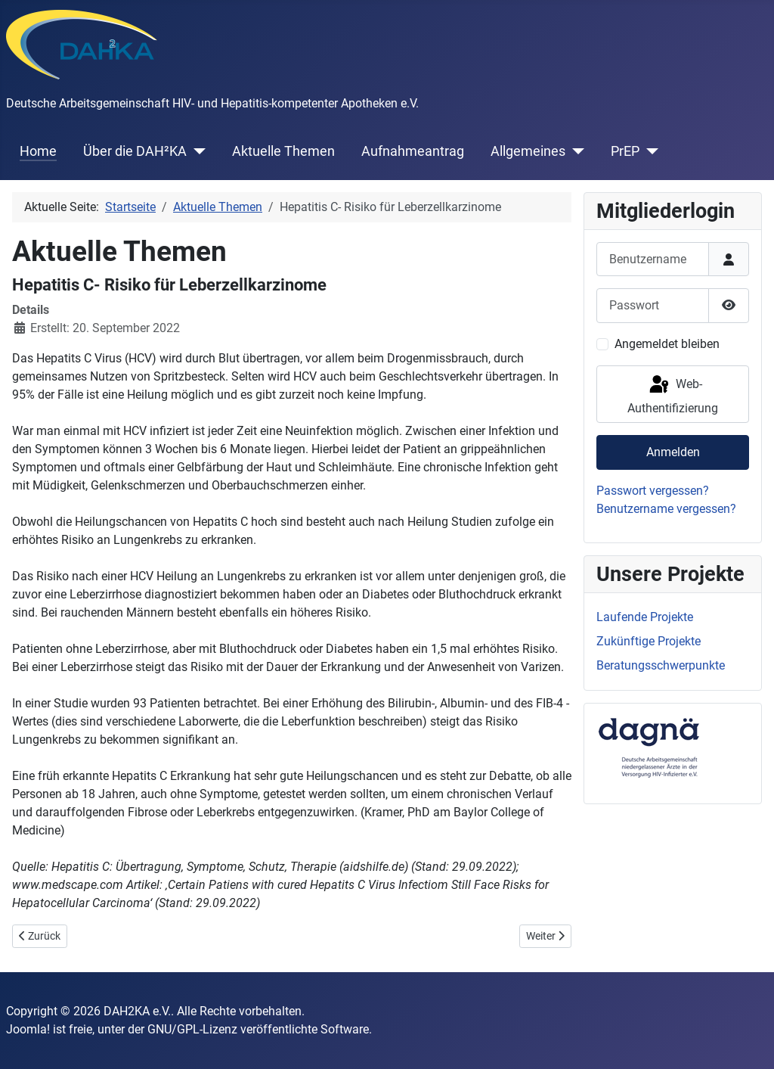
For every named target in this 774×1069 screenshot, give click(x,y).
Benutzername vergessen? (666, 509)
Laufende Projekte (644, 617)
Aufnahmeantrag (412, 151)
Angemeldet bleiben (667, 344)
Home (38, 151)
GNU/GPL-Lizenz (192, 1029)
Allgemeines (528, 151)
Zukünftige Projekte (648, 641)
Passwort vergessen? (652, 490)
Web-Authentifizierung (672, 394)
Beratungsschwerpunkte (660, 665)
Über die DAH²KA (135, 151)
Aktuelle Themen (283, 151)
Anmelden (673, 452)
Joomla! (28, 1029)
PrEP (625, 151)
